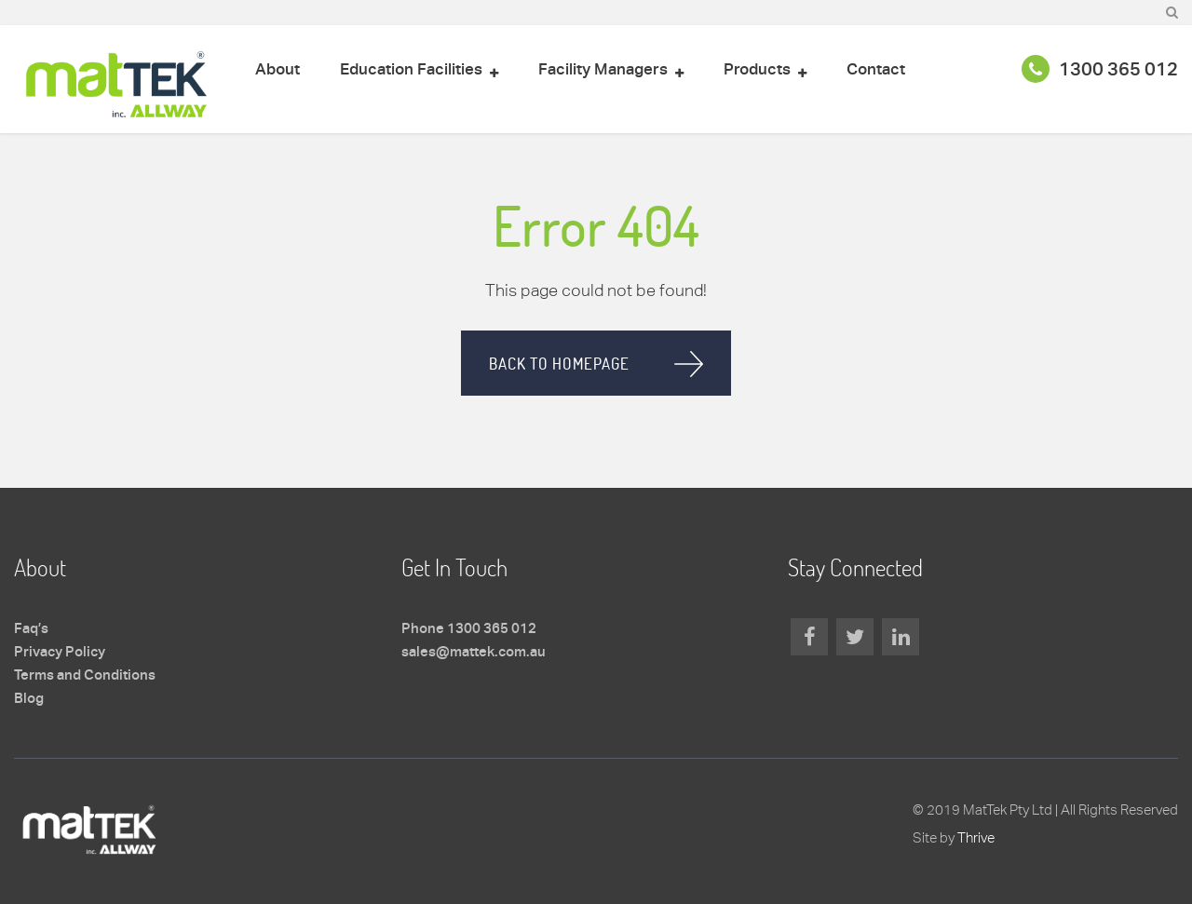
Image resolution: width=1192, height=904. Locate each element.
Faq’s (31, 629)
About (277, 70)
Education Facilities (411, 70)
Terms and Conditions (85, 675)
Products (757, 70)
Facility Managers (603, 70)
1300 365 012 (1100, 70)
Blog (29, 699)
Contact (876, 70)
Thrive (976, 837)
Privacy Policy (59, 652)
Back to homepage (559, 363)
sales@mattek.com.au (473, 652)
